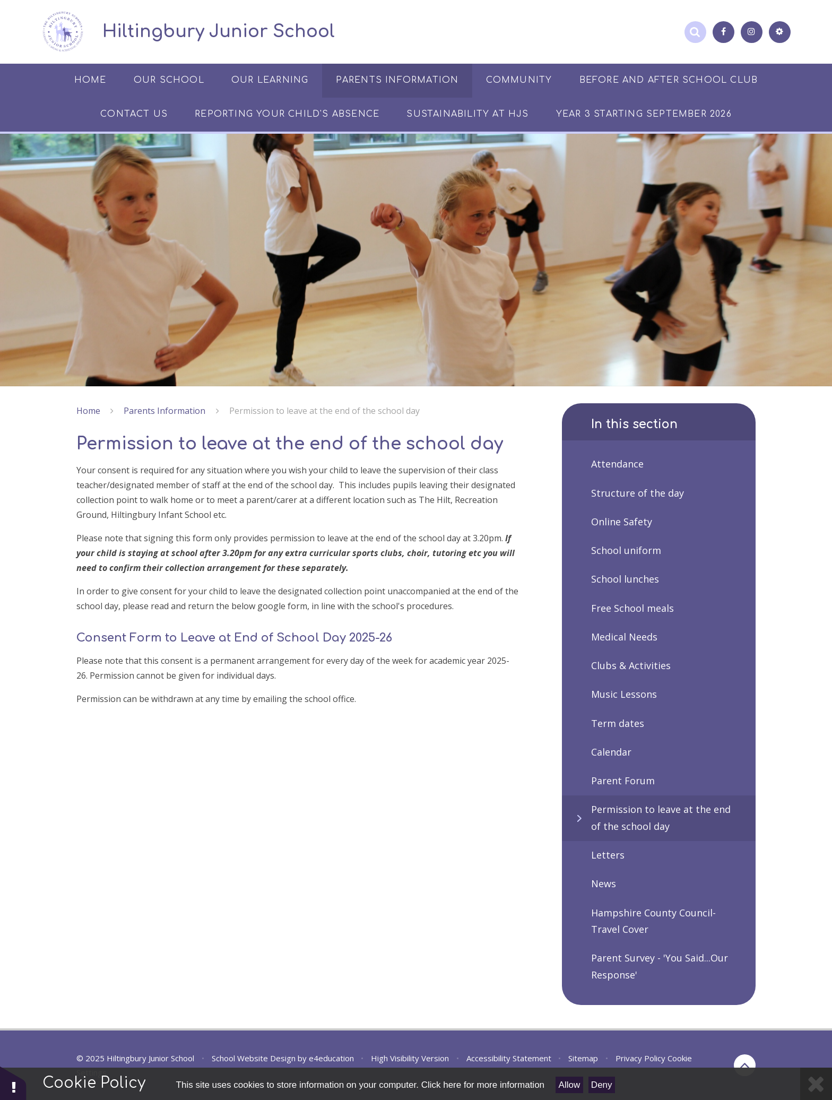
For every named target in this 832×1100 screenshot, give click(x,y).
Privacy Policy (640, 1058)
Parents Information (164, 411)
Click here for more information (482, 1085)
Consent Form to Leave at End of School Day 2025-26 (234, 637)
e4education (331, 1058)
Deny (601, 1085)
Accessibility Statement (508, 1058)
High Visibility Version (410, 1058)
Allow (569, 1085)
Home (88, 411)
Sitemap (583, 1058)
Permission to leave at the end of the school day (324, 411)
